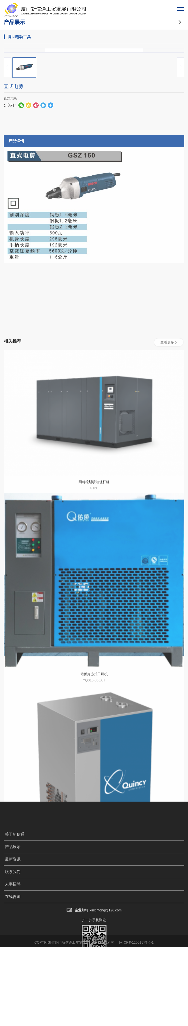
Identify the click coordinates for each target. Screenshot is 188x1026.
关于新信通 (14, 955)
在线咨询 (13, 1017)
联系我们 (13, 992)
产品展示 (13, 967)
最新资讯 (13, 980)
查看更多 (168, 596)
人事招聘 (13, 1005)
